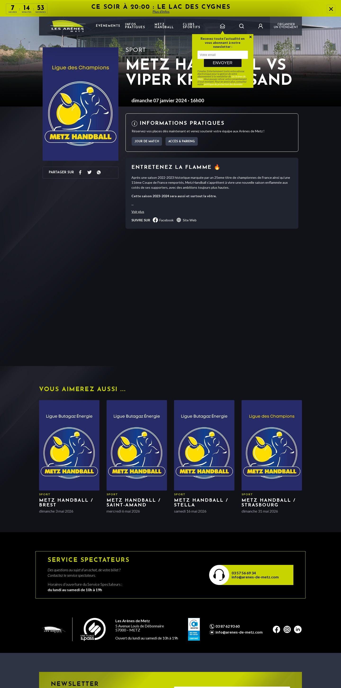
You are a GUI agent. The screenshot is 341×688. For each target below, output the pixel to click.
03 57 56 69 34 (244, 573)
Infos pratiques (135, 26)
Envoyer (222, 63)
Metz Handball (164, 26)
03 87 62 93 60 (227, 626)
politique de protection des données (223, 84)
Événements (108, 26)
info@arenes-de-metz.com (255, 577)
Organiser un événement (286, 26)
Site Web (186, 220)
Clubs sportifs (191, 26)
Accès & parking (181, 141)
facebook (163, 220)
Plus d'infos (161, 11)
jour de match (147, 141)
